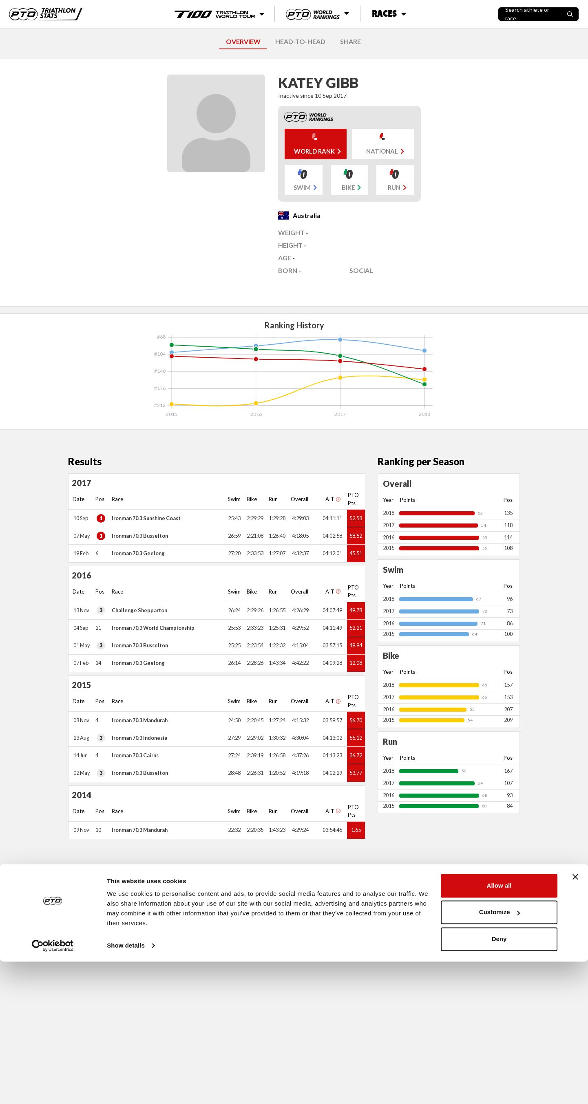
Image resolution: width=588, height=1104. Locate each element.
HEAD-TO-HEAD (300, 41)
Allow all (499, 1028)
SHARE (350, 41)
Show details (126, 1087)
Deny (499, 1081)
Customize (499, 1054)
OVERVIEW (243, 41)
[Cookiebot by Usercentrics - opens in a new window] (52, 1088)
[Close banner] (575, 1019)
